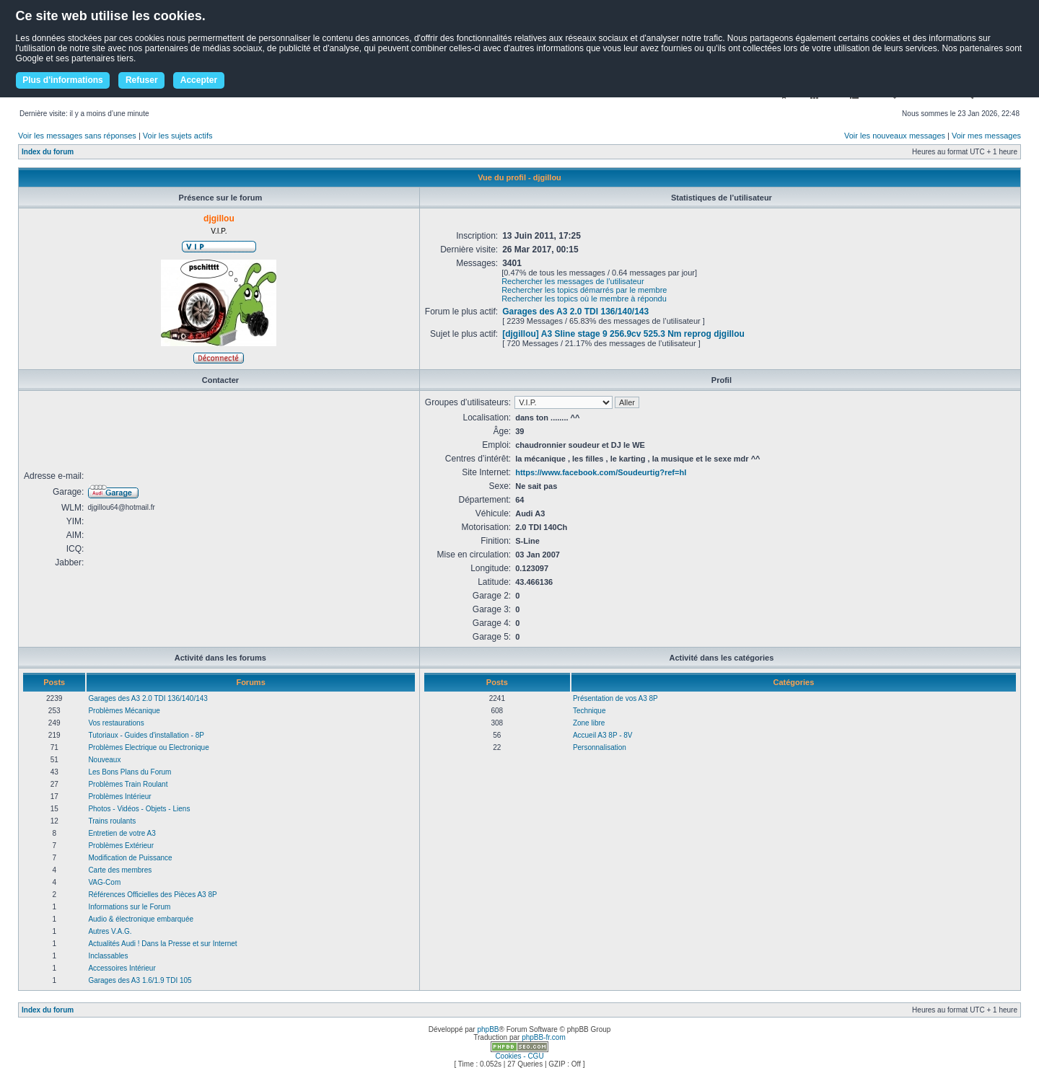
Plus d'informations (62, 80)
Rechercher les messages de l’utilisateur (572, 281)
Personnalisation (599, 747)
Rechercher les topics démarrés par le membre (584, 290)
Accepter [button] (198, 80)
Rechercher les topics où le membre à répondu (584, 298)
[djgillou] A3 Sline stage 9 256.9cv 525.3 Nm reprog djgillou (623, 334)
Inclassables (108, 956)
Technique (589, 711)
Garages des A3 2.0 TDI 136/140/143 (575, 311)
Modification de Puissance (130, 858)
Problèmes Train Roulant (127, 784)
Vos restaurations (116, 723)
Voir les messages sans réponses (77, 135)
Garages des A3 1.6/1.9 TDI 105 (139, 980)
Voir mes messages (986, 135)
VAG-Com (104, 882)
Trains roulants (112, 821)
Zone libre (589, 723)
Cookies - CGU (519, 1056)
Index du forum (48, 152)
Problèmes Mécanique (124, 711)
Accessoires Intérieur (121, 968)
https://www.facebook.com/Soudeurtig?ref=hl (600, 472)
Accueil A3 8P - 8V (603, 735)
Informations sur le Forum (129, 907)
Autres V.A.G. (109, 931)
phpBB (488, 1029)
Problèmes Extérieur (121, 845)
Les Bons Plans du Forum (129, 772)
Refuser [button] (142, 80)
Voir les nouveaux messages (894, 135)
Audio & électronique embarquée (140, 919)
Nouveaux (104, 760)
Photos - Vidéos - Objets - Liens (139, 809)
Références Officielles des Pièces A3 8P (152, 895)
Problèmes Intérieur (119, 796)
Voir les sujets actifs (178, 135)
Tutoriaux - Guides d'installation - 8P (146, 735)
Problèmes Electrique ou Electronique (148, 747)
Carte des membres (120, 870)
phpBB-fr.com (544, 1037)
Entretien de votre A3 (121, 833)
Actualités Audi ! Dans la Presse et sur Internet (162, 944)
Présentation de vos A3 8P (615, 698)
